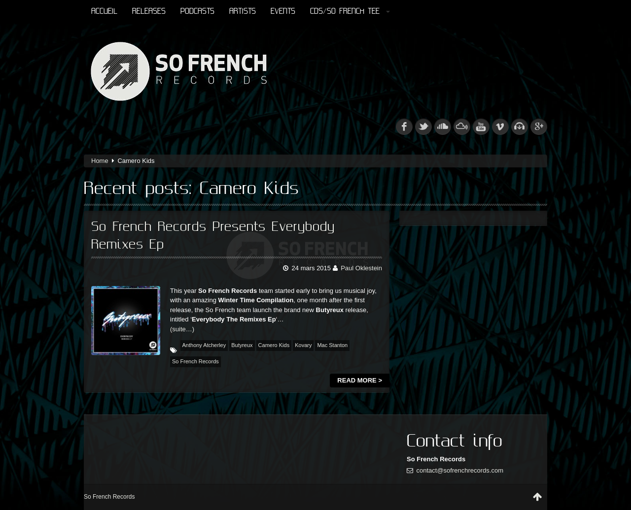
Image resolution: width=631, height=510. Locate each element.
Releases (149, 11)
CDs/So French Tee (350, 11)
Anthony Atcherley (204, 345)
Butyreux (241, 345)
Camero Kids (274, 345)
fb (404, 126)
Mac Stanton (332, 345)
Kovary (303, 345)
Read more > (359, 380)
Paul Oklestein (361, 268)
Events (283, 11)
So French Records (195, 361)
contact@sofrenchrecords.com (460, 470)
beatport (519, 126)
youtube (481, 126)
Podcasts (197, 11)
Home (99, 160)
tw (423, 126)
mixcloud (462, 126)
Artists (242, 11)
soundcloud (442, 126)
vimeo (500, 126)
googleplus (538, 126)
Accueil (104, 11)
